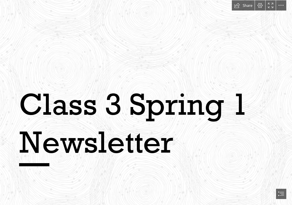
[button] (243, 5)
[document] (146, 102)
